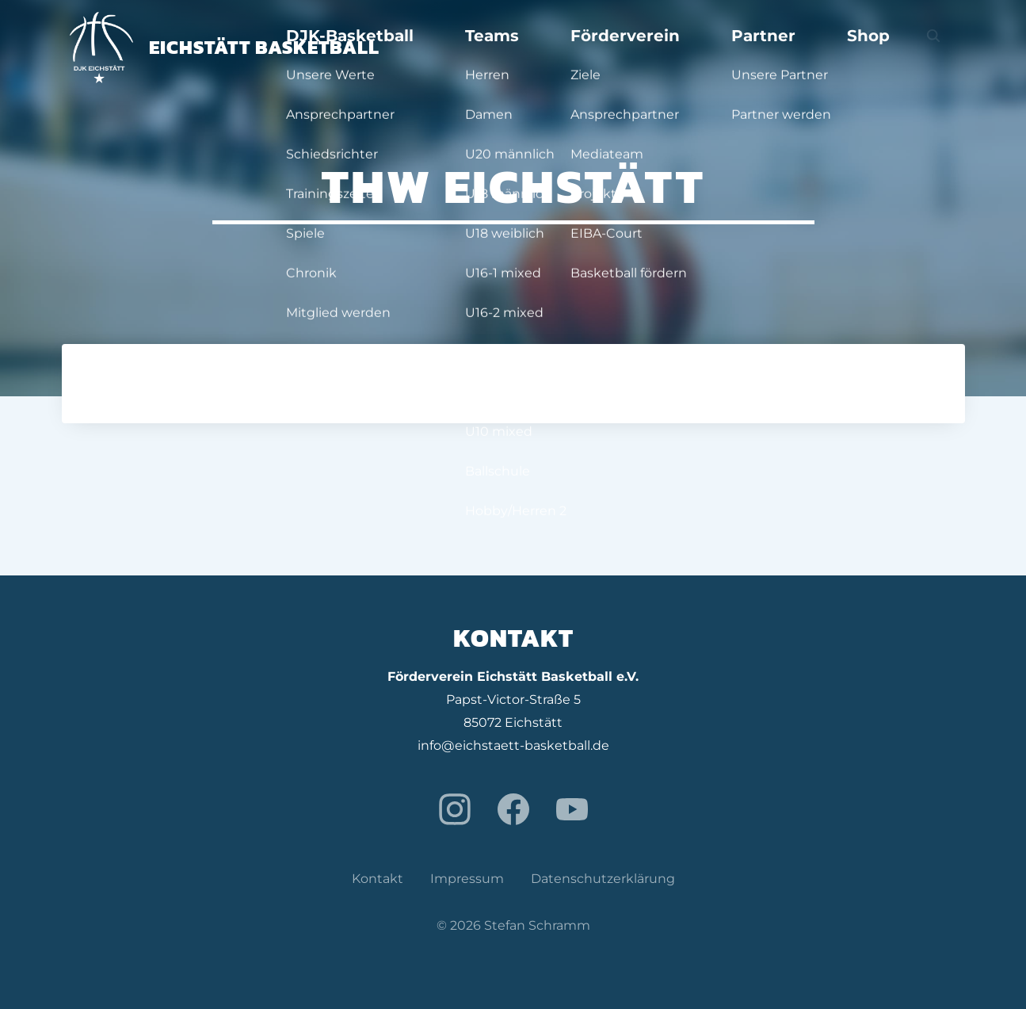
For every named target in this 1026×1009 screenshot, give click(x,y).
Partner (829, 47)
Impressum (467, 878)
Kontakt (377, 878)
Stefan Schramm (537, 925)
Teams (640, 47)
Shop (900, 47)
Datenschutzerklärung (603, 878)
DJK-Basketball (538, 47)
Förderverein (732, 47)
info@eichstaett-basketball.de (513, 745)
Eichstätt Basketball (225, 47)
